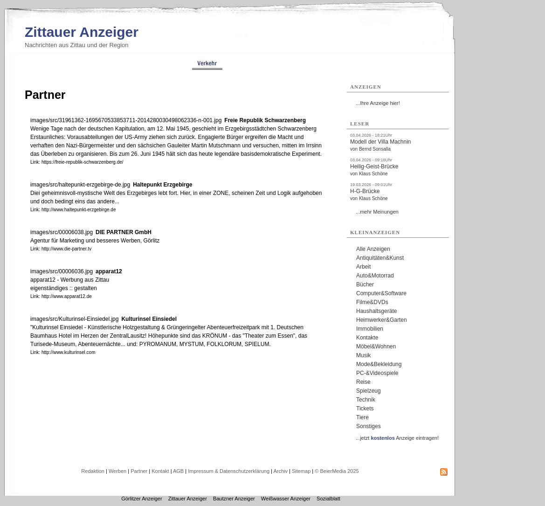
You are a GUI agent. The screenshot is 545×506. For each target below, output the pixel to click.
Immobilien (369, 328)
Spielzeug (368, 390)
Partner (139, 471)
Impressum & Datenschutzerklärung (228, 471)
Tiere (362, 417)
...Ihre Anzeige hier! (378, 103)
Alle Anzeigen (373, 249)
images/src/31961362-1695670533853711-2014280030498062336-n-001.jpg (125, 120)
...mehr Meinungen (377, 211)
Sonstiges (368, 426)
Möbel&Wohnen (376, 346)
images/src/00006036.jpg (61, 271)
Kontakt (160, 471)
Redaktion (92, 471)
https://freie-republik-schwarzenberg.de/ (82, 162)
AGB (178, 471)
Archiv (280, 471)
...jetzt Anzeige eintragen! (397, 438)
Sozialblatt (328, 498)
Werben (117, 471)
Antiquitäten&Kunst (380, 258)
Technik (365, 399)
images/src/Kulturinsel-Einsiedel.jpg (74, 319)
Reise (363, 382)
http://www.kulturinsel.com (68, 352)
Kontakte (367, 337)
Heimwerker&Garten (381, 320)
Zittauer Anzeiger (81, 32)
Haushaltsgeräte (376, 311)
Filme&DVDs (372, 302)
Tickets (365, 408)
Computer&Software (381, 293)
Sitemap (301, 471)
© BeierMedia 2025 (337, 471)
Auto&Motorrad (375, 275)
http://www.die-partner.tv (66, 248)
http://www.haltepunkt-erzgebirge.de (78, 209)
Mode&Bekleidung (378, 364)
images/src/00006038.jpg (61, 232)
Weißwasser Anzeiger (285, 498)
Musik (363, 355)
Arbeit (363, 266)
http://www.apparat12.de (66, 296)
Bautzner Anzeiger (234, 498)
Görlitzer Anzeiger (141, 498)
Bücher (365, 284)
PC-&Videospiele (377, 373)
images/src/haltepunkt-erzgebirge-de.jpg (80, 184)
